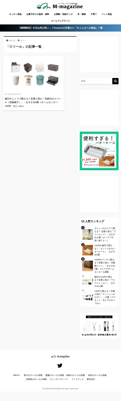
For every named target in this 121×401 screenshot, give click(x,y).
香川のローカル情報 (33, 377)
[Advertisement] (98, 56)
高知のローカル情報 (97, 377)
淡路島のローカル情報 (36, 381)
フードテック (77, 381)
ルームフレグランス (60, 21)
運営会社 (91, 381)
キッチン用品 (15, 14)
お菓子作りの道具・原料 (37, 14)
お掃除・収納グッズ (63, 14)
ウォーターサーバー (59, 381)
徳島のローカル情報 (75, 377)
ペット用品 (107, 14)
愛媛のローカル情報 (54, 377)
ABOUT (16, 377)
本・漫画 (81, 14)
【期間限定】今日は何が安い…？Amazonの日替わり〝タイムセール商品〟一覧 (60, 28)
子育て (94, 14)
